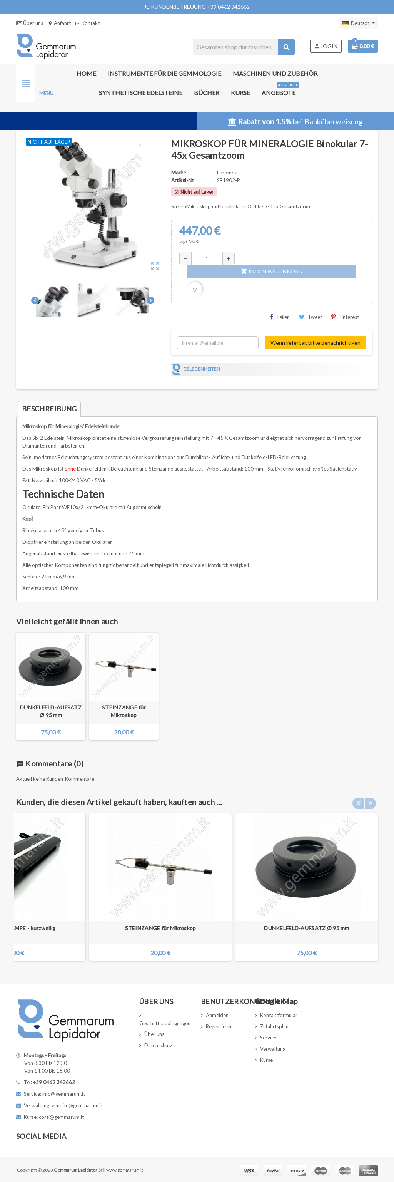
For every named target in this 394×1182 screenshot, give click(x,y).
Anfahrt (59, 23)
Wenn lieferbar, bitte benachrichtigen (315, 342)
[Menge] (207, 258)
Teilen (280, 317)
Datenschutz (158, 1045)
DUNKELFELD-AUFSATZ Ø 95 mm (51, 711)
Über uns (29, 23)
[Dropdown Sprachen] (358, 23)
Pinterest (345, 317)
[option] (307, 887)
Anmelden (217, 1015)
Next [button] (370, 800)
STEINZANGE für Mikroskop (124, 711)
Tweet (310, 317)
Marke (178, 172)
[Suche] (243, 47)
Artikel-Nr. (182, 180)
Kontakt (87, 23)
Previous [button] (358, 800)
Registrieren (219, 1026)
